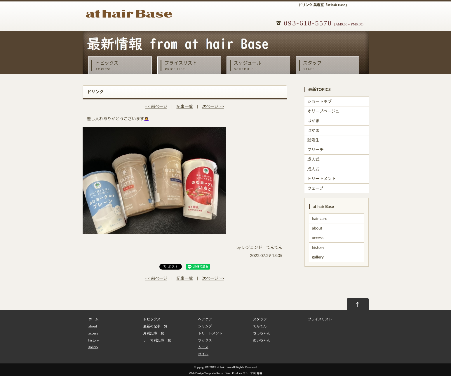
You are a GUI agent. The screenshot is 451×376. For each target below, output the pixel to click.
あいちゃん (261, 340)
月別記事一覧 (153, 333)
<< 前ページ (156, 106)
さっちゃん (261, 333)
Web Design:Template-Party (206, 373)
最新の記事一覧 (155, 326)
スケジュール (260, 65)
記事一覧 (185, 106)
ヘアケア (205, 319)
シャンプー (206, 326)
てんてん (260, 326)
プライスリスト (191, 65)
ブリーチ (315, 149)
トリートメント (321, 178)
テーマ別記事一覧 (157, 340)
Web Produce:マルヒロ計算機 (244, 373)
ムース (203, 347)
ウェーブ (315, 188)
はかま (313, 120)
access (318, 237)
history (318, 247)
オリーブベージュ (323, 110)
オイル (203, 354)
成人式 (313, 159)
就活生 (313, 139)
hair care (319, 218)
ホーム (93, 319)
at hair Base (224, 367)
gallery (318, 256)
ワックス (205, 340)
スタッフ (329, 65)
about (317, 227)
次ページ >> (213, 106)
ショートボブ (319, 101)
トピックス (121, 65)
